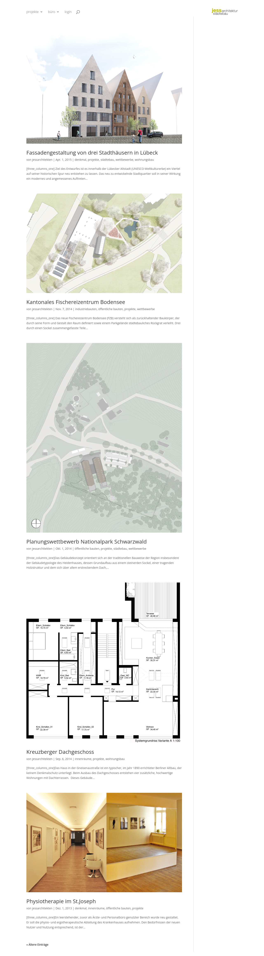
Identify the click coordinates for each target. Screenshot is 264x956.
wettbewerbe (124, 160)
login (68, 12)
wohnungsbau (144, 160)
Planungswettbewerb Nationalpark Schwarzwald (86, 541)
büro (51, 12)
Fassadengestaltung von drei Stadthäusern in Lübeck (92, 152)
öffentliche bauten (110, 309)
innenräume (83, 759)
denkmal (80, 160)
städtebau (107, 160)
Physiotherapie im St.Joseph (61, 901)
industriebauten (86, 309)
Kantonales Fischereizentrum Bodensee (75, 302)
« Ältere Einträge (37, 945)
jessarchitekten (42, 160)
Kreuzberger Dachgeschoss (60, 751)
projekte (32, 12)
